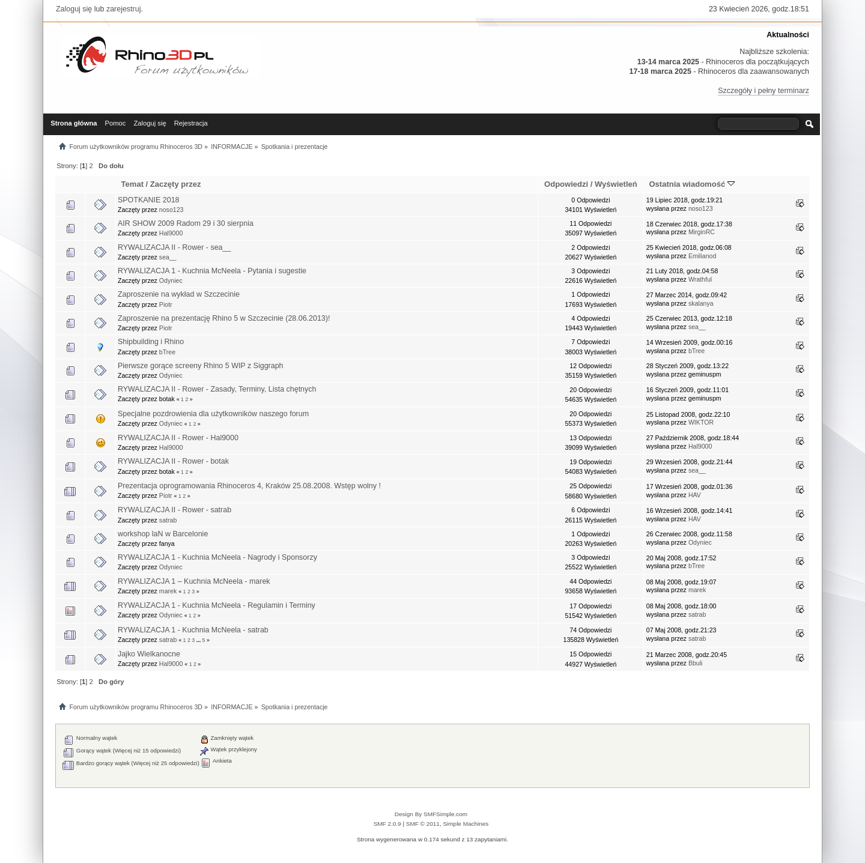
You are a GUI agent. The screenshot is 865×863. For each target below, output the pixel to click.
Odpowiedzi (566, 184)
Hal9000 (171, 233)
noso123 (171, 209)
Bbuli (695, 663)
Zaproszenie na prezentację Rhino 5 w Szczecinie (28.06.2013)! (224, 318)
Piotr (165, 304)
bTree (167, 352)
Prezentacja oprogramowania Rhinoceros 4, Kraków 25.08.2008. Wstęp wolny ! (249, 486)
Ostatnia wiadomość (691, 184)
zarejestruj (123, 9)
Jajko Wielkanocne (149, 654)
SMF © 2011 (423, 823)
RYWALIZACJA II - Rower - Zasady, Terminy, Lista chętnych (217, 389)
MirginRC (701, 231)
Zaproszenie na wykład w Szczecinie (179, 294)
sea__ (168, 257)
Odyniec (171, 280)
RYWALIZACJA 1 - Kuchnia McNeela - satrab (193, 630)
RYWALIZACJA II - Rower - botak (173, 461)
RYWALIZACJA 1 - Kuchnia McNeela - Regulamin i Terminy (216, 605)
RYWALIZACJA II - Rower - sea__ (174, 247)
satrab (168, 520)
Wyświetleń (616, 184)
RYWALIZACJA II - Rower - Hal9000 (178, 438)
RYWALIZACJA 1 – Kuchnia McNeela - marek (194, 581)
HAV (694, 494)
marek (168, 591)
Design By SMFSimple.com (431, 814)
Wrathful (700, 279)
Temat (132, 184)
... (199, 640)
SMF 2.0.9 (387, 823)
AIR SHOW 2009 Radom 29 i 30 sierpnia (185, 223)
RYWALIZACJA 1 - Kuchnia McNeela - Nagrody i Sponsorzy (217, 557)
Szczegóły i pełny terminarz (763, 90)
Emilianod (702, 255)
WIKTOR (701, 422)
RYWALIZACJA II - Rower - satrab (174, 510)
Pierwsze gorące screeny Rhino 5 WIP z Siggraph (201, 366)
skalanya (701, 303)
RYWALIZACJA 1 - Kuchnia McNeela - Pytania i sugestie (212, 271)
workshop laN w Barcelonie (163, 534)
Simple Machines (465, 823)
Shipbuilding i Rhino (151, 342)
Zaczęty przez (175, 184)
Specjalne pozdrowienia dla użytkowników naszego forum (213, 414)
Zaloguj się (74, 9)
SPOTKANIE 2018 (149, 200)
